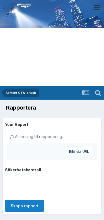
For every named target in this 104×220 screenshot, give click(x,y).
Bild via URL (79, 151)
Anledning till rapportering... (37, 136)
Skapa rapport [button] (24, 205)
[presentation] (47, 185)
